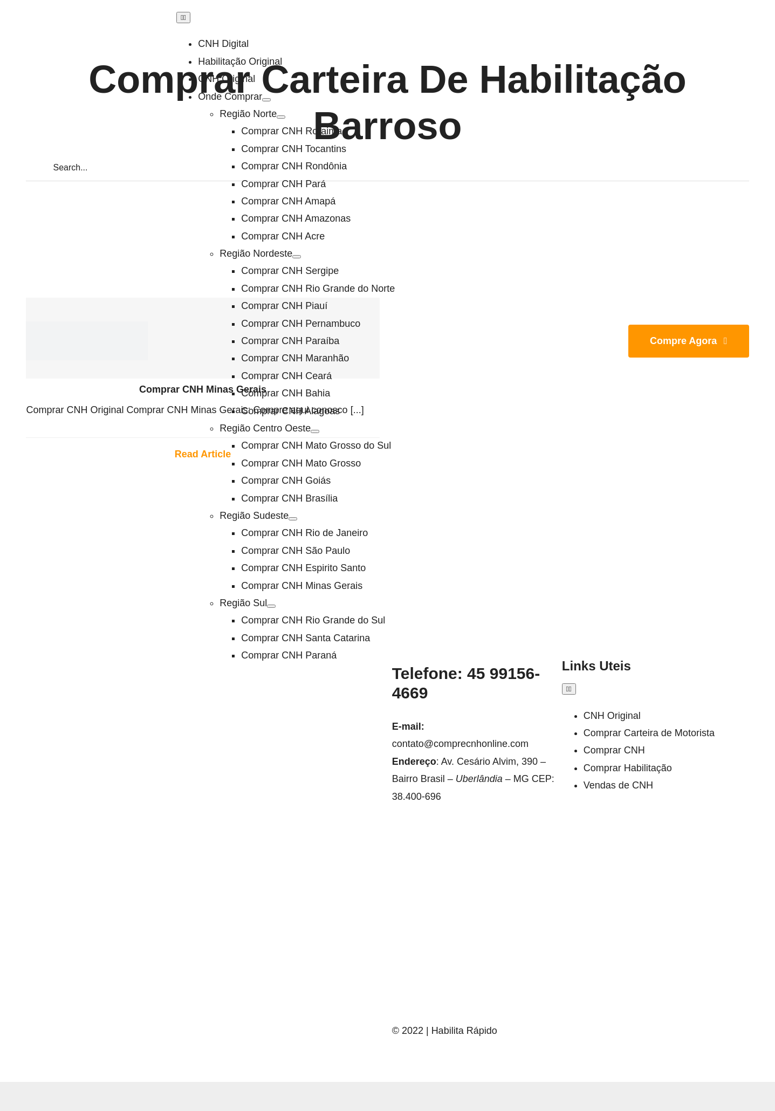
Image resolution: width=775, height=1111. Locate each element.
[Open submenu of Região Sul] (271, 606)
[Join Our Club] (688, 341)
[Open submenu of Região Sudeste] (293, 518)
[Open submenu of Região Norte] (281, 117)
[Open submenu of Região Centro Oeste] (315, 431)
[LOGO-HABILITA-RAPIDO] (86, 326)
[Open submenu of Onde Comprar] (266, 99)
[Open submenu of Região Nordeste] (296, 256)
